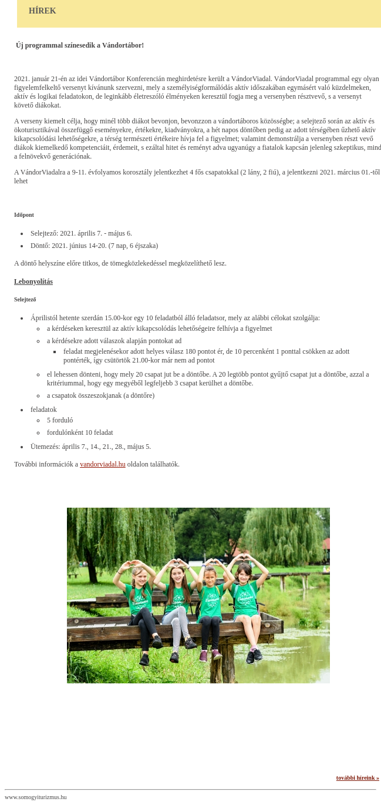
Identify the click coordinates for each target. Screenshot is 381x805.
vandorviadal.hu (103, 464)
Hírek (42, 10)
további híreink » (357, 777)
